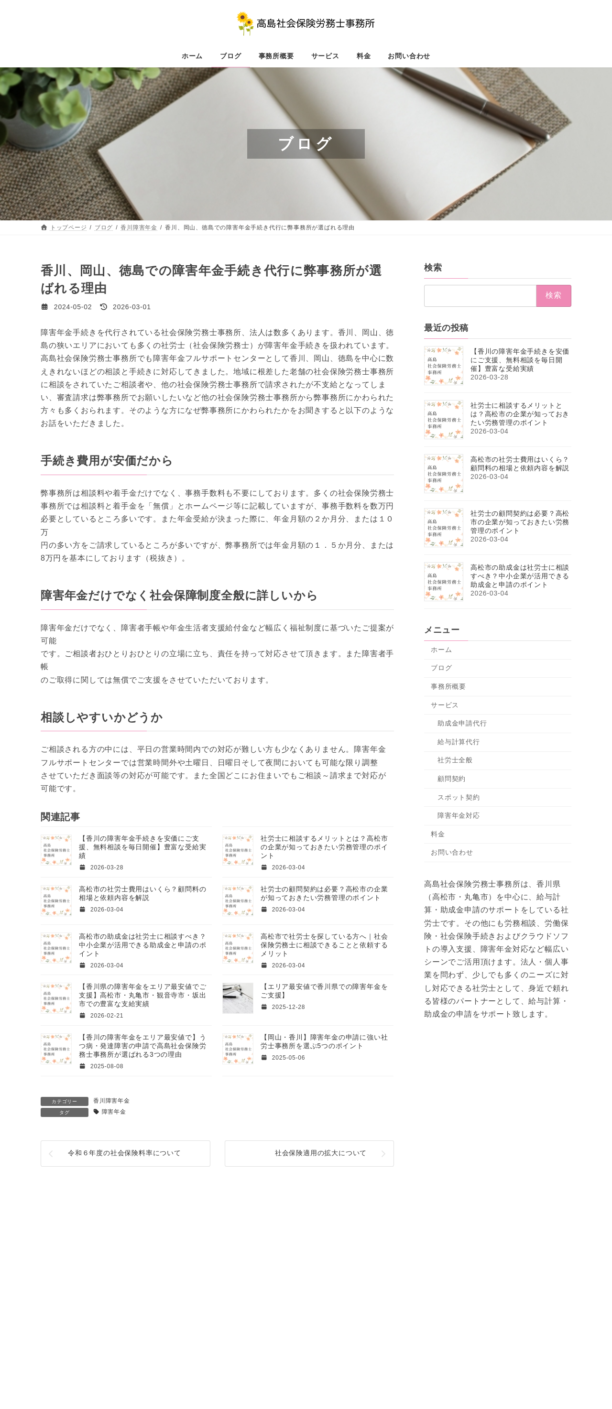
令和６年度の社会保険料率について (124, 1153)
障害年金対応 (458, 815)
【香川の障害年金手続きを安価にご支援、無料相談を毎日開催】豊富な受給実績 (142, 847)
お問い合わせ (452, 852)
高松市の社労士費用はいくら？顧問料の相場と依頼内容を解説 (519, 463)
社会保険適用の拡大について (321, 1153)
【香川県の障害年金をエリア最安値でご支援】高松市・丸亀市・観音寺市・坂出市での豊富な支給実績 (142, 995)
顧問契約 (451, 778)
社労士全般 (455, 760)
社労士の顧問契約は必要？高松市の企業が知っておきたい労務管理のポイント (519, 521)
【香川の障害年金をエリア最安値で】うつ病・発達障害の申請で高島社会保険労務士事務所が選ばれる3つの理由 (142, 1045)
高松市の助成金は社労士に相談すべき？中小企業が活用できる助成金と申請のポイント (142, 944)
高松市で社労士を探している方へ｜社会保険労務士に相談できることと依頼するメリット (324, 944)
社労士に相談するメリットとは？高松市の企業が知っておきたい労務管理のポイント (324, 847)
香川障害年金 (111, 1100)
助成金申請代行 (462, 723)
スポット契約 (458, 797)
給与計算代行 (458, 742)
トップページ (68, 1267)
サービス (445, 705)
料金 (438, 834)
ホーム (441, 649)
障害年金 (114, 1111)
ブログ (441, 668)
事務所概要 (448, 686)
